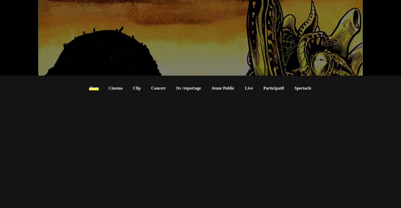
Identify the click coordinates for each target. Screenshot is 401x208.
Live (249, 88)
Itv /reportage (188, 88)
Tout (94, 88)
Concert (158, 88)
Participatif (273, 88)
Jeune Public (223, 88)
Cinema (115, 88)
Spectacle (302, 88)
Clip (137, 88)
